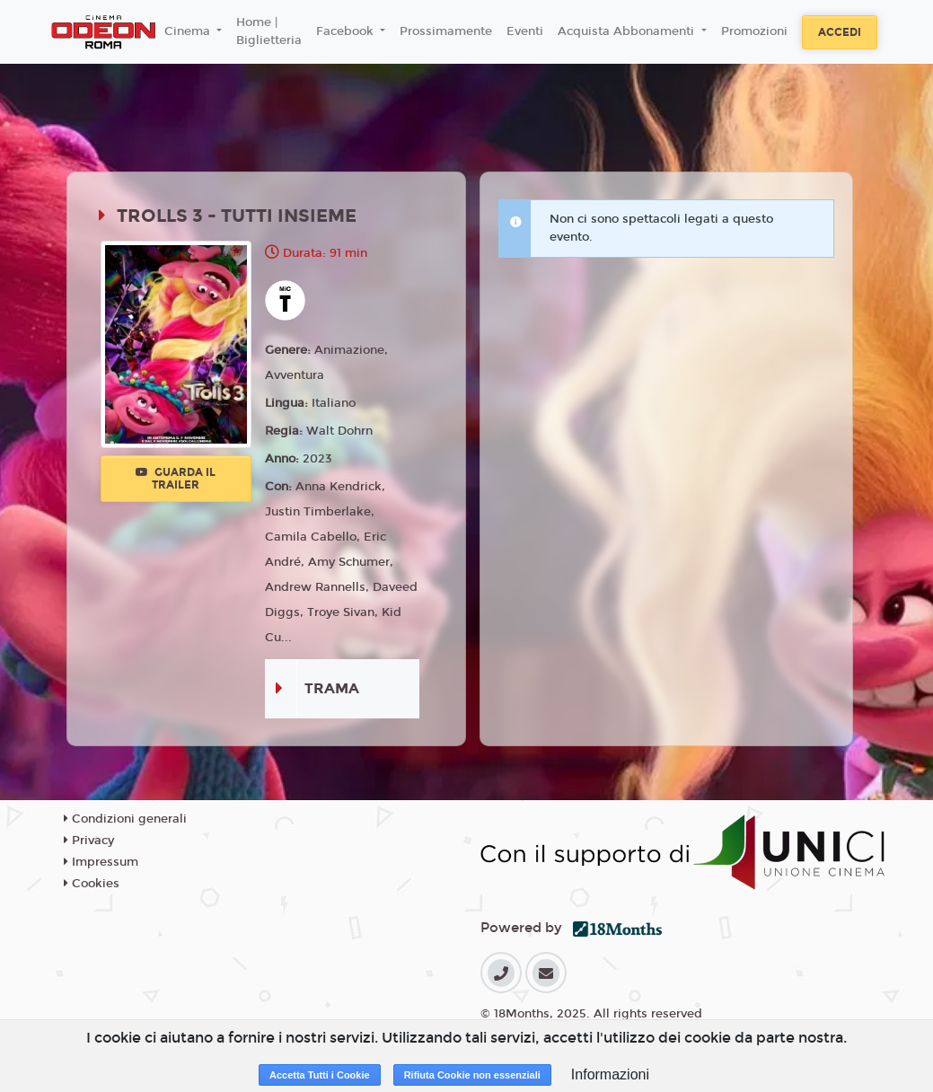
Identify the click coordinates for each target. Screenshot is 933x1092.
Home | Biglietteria (269, 31)
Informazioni (610, 1074)
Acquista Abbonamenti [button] (628, 31)
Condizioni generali (125, 819)
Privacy (89, 840)
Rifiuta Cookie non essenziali (472, 1075)
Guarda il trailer (176, 478)
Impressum (101, 862)
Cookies (91, 883)
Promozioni (754, 31)
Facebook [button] (346, 31)
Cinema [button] (189, 31)
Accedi (839, 32)
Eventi (524, 31)
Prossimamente (446, 31)
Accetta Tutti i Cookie (319, 1075)
